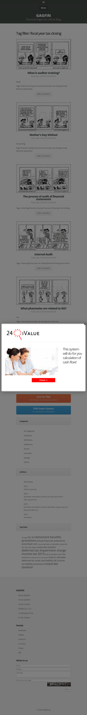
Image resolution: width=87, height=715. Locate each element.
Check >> (43, 380)
